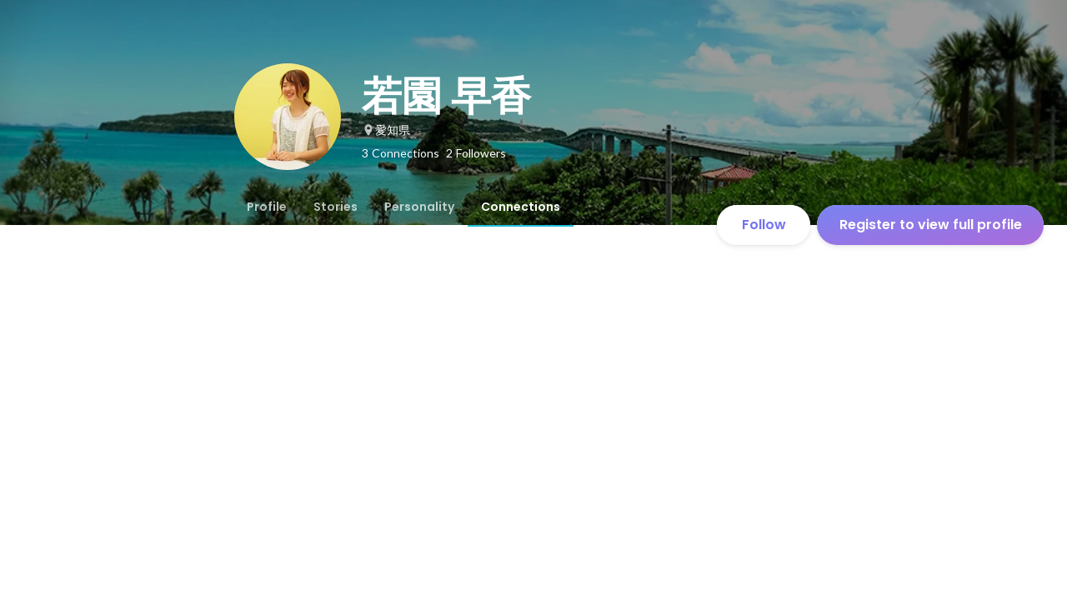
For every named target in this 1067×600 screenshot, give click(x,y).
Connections (520, 206)
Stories (335, 206)
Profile (267, 206)
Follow (764, 224)
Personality (419, 206)
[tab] (266, 207)
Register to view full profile (930, 224)
